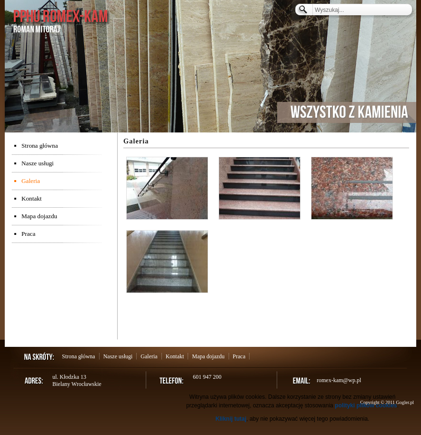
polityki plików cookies (366, 405)
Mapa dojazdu (39, 216)
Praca (28, 233)
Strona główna (39, 145)
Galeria (30, 180)
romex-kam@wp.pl (339, 380)
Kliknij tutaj (231, 418)
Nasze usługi (37, 163)
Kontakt (31, 198)
